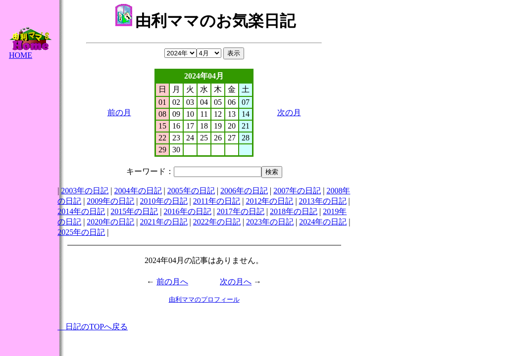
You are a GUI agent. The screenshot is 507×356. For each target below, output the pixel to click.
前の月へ (172, 281)
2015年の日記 (134, 211)
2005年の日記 (191, 190)
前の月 (119, 112)
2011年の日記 (216, 201)
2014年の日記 (81, 211)
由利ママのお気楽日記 (205, 21)
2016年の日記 (187, 211)
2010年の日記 (164, 201)
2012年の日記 (269, 201)
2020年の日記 (110, 222)
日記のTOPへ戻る (92, 326)
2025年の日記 (81, 232)
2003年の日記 (84, 190)
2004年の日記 (138, 190)
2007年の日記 (297, 190)
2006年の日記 (244, 190)
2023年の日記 (270, 222)
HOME (30, 51)
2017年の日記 (240, 211)
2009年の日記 (110, 201)
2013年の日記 (323, 201)
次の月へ (236, 281)
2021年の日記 (164, 222)
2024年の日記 (323, 222)
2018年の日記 (293, 211)
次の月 (289, 112)
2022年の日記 (217, 222)
